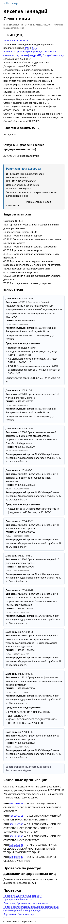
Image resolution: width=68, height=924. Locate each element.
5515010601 (16, 843)
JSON (34, 48)
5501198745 (16, 823)
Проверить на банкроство (18, 897)
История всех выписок (16, 40)
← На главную (11, 3)
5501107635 (16, 803)
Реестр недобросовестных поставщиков (25, 901)
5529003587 (16, 855)
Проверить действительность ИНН (22, 894)
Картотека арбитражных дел (19, 912)
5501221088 (16, 835)
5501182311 (16, 815)
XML (26, 48)
